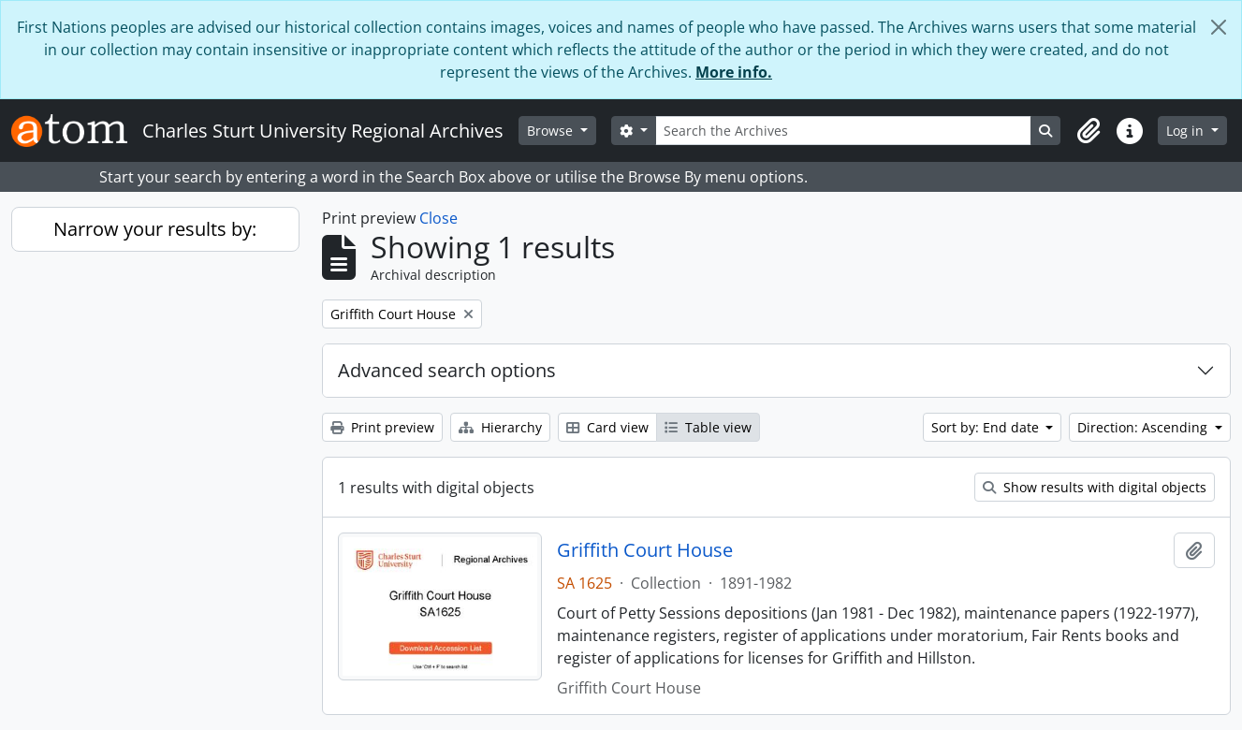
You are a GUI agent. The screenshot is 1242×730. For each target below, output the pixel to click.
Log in (1186, 130)
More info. (733, 72)
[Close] (1218, 27)
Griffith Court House (645, 550)
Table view (708, 427)
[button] (1088, 131)
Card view (607, 427)
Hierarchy (500, 427)
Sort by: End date (987, 427)
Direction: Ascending (1144, 427)
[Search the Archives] (843, 130)
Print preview (382, 427)
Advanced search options (447, 370)
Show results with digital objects (1094, 487)
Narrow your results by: (154, 228)
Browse (552, 130)
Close (438, 218)
